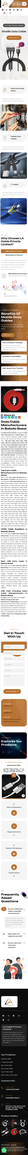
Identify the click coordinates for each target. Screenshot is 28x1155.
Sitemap (13, 1145)
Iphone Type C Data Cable (9, 1075)
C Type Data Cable (7, 1062)
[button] (3, 752)
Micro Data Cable (6, 1065)
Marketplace (5, 1145)
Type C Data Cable (7, 1072)
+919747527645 (8, 706)
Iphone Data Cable (14, 765)
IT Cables (14, 184)
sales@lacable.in (7, 712)
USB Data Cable (6, 1059)
